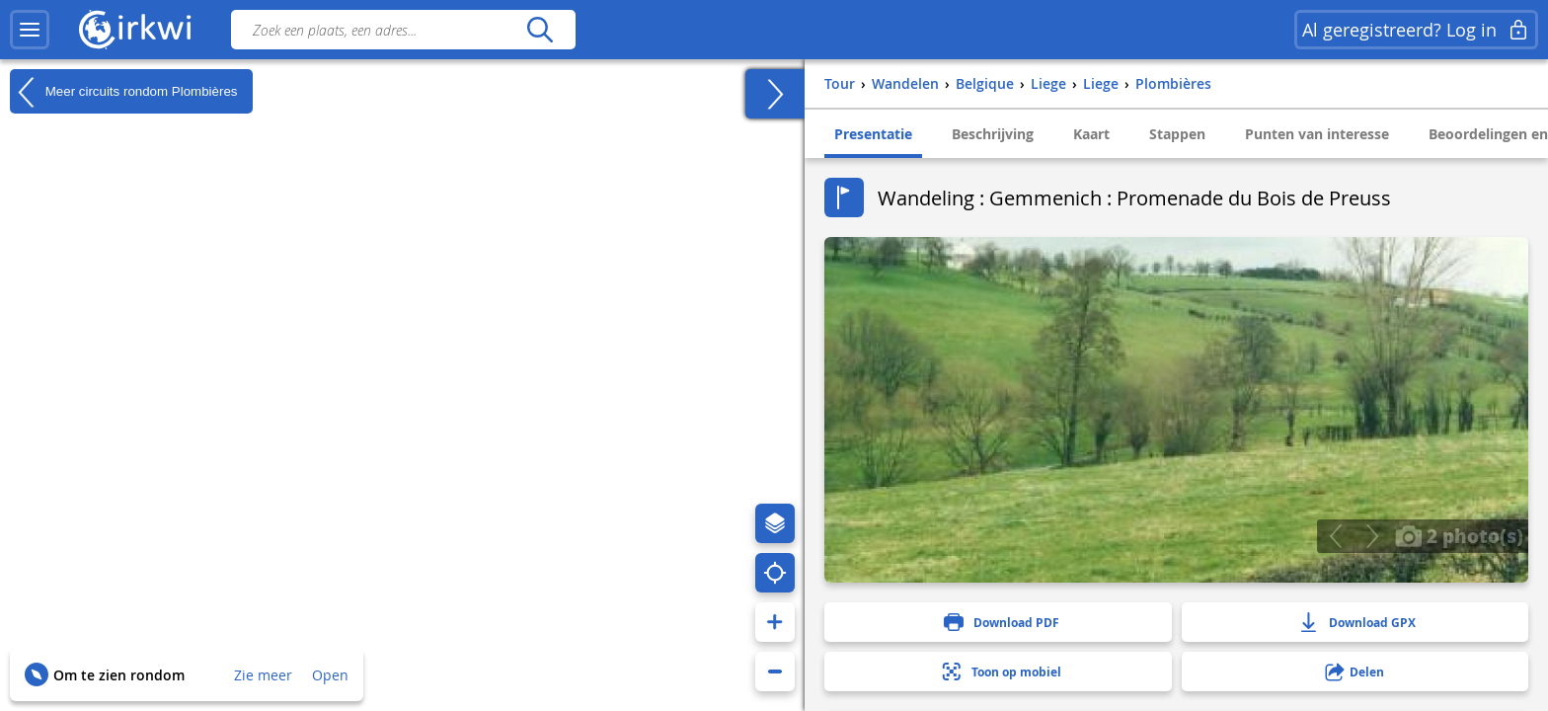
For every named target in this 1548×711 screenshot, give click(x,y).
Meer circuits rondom (124, 92)
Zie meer (263, 675)
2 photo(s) (1459, 535)
